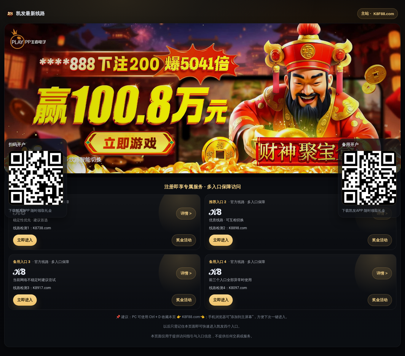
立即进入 (25, 240)
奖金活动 (184, 240)
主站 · (377, 13)
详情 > (186, 213)
